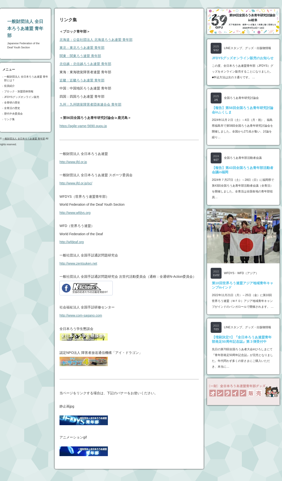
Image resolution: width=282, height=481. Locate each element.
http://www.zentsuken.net (78, 263)
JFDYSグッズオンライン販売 (21, 96)
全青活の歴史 (12, 108)
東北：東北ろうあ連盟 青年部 (81, 48)
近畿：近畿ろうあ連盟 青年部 (81, 80)
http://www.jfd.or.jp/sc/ (75, 183)
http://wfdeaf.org (71, 242)
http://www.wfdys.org (74, 213)
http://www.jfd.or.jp (73, 162)
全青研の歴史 (12, 102)
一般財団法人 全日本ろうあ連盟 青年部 (25, 28)
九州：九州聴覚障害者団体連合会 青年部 (90, 104)
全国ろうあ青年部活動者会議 (243, 158)
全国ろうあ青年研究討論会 (241, 98)
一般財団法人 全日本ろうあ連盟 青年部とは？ (26, 78)
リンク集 (9, 119)
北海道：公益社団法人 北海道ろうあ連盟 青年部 (96, 40)
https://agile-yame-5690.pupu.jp (83, 126)
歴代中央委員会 (13, 113)
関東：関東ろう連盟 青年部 (80, 56)
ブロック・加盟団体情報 (18, 91)
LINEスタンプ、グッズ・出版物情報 (247, 48)
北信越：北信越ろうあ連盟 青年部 (85, 64)
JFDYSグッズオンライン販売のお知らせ (243, 58)
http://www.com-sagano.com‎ (80, 315)
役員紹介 (9, 85)
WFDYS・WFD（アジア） (241, 273)
